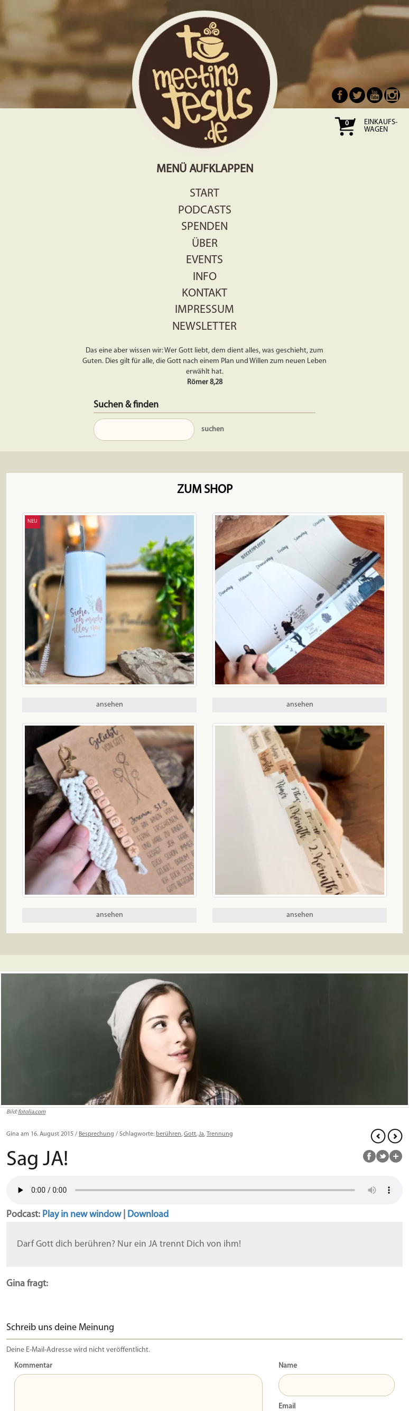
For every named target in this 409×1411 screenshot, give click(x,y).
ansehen (109, 705)
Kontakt (204, 293)
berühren (168, 1134)
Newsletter (204, 327)
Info (205, 277)
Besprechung (96, 1134)
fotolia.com (31, 1112)
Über (205, 244)
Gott (190, 1134)
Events (204, 260)
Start (204, 194)
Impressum (204, 310)
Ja (201, 1134)
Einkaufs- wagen (380, 126)
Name (287, 1366)
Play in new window (81, 1215)
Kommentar (33, 1366)
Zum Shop (205, 490)
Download (148, 1215)
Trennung (220, 1134)
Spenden (204, 227)
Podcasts (204, 211)
